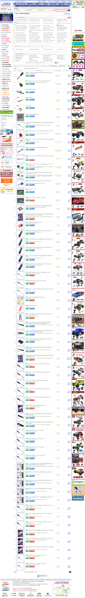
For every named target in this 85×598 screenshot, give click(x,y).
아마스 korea (3, 122)
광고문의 (36, 579)
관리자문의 (18, 579)
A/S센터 (55, 579)
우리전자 (3, 124)
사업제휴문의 (42, 579)
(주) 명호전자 (4, 118)
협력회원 (68, 579)
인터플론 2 (3, 125)
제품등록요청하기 (49, 579)
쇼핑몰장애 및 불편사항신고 (28, 579)
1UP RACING (4, 119)
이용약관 (13, 579)
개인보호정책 (8, 579)
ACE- (2, 127)
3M (2, 121)
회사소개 (3, 579)
